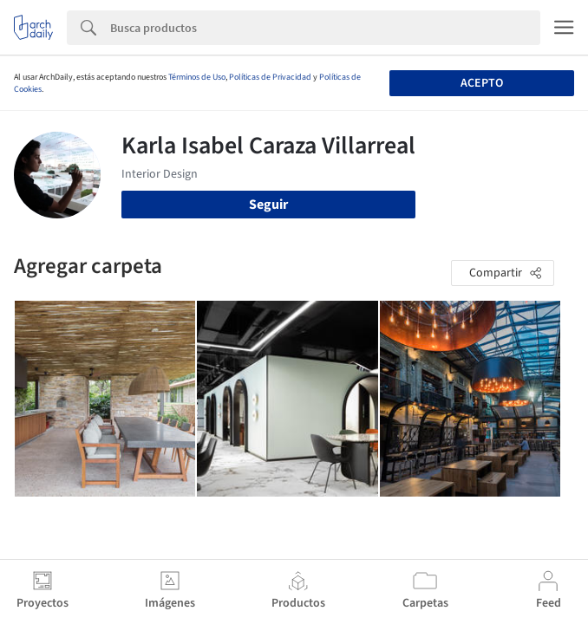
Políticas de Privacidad (270, 77)
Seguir (268, 204)
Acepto (482, 83)
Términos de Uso (196, 77)
